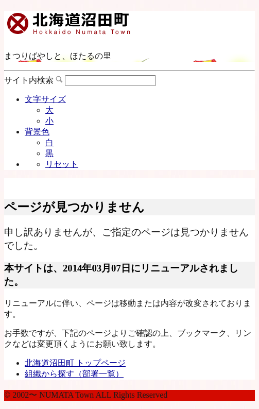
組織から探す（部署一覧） (74, 373)
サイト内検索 (29, 80)
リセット (61, 164)
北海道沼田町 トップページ (75, 363)
